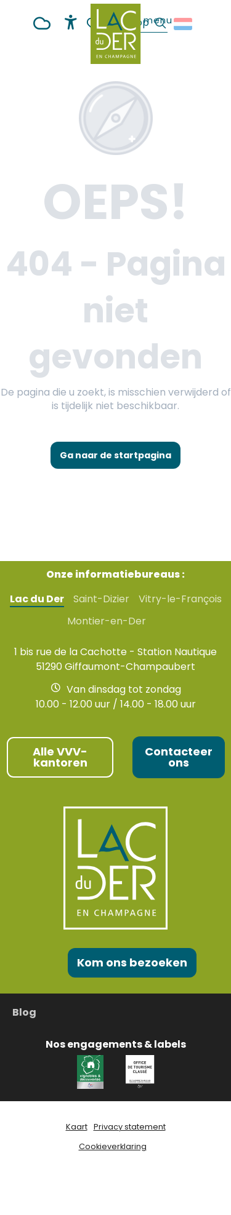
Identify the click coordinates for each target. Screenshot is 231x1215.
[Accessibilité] (71, 22)
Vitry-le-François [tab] (180, 599)
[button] (184, 24)
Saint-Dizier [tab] (101, 599)
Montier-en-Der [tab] (106, 621)
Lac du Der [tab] (37, 599)
